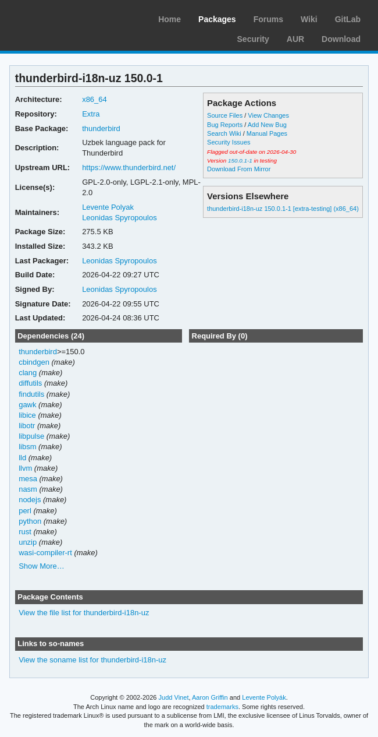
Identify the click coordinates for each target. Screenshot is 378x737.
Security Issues (228, 142)
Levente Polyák (264, 697)
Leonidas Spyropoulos (119, 217)
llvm (25, 468)
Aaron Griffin (210, 697)
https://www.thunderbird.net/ (129, 167)
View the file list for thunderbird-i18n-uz (84, 612)
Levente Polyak (108, 207)
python (30, 521)
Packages (217, 19)
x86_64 (94, 99)
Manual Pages (267, 133)
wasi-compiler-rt (45, 552)
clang (28, 372)
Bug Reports (225, 124)
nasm (28, 489)
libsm (27, 446)
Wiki (309, 19)
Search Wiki (224, 133)
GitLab (348, 19)
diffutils (30, 383)
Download (341, 39)
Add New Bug (267, 124)
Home (169, 19)
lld (22, 457)
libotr (27, 425)
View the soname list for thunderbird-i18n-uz (92, 659)
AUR (295, 39)
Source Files (225, 115)
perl (25, 510)
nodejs (30, 499)
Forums (268, 19)
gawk (27, 404)
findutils (31, 394)
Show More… (42, 566)
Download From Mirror (238, 168)
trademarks (222, 706)
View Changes (268, 115)
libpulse (31, 436)
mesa (28, 478)
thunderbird (101, 128)
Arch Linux (64, 17)
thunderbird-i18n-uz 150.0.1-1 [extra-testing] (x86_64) (283, 208)
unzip (28, 542)
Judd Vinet (174, 697)
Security (253, 39)
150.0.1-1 (240, 160)
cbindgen (34, 362)
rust (25, 531)
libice (27, 415)
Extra (90, 114)
